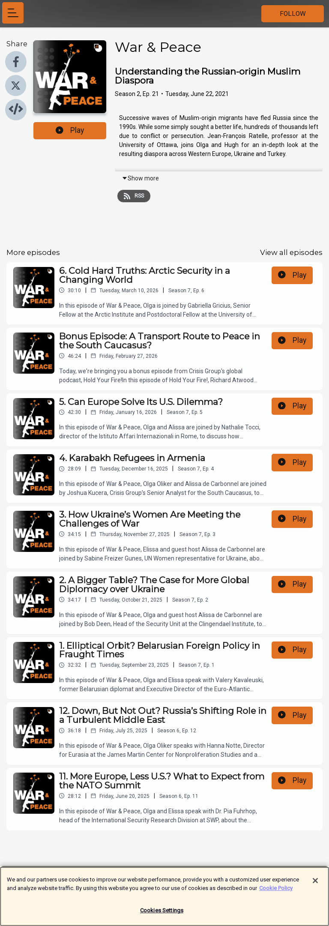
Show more (140, 178)
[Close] (315, 883)
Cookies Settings (161, 913)
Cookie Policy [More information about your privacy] (276, 890)
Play (70, 130)
